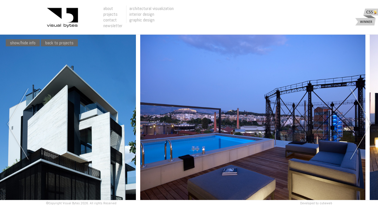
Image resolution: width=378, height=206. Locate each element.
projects (110, 14)
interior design (141, 14)
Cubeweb (326, 203)
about (108, 8)
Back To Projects (59, 43)
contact (110, 20)
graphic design (142, 20)
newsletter (112, 26)
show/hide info (22, 43)
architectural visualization (151, 8)
